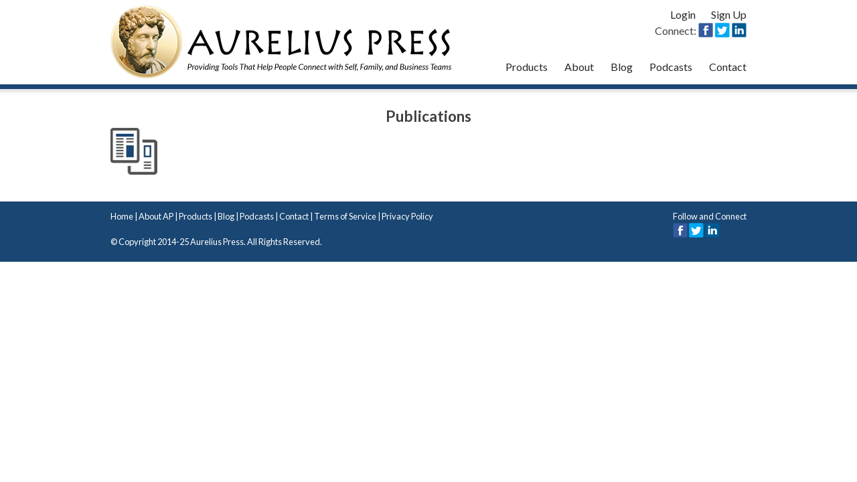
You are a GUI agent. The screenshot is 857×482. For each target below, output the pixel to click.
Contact (728, 66)
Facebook (680, 230)
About (579, 66)
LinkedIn (712, 230)
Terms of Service (345, 216)
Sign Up (729, 14)
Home (121, 216)
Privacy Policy (407, 216)
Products (526, 66)
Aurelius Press (280, 41)
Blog (622, 66)
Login (683, 14)
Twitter (696, 230)
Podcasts (670, 66)
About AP (156, 216)
